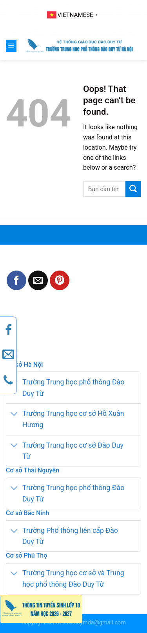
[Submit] (133, 189)
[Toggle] (14, 414)
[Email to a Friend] (38, 280)
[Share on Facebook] (16, 280)
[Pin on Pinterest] (59, 280)
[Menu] (11, 45)
